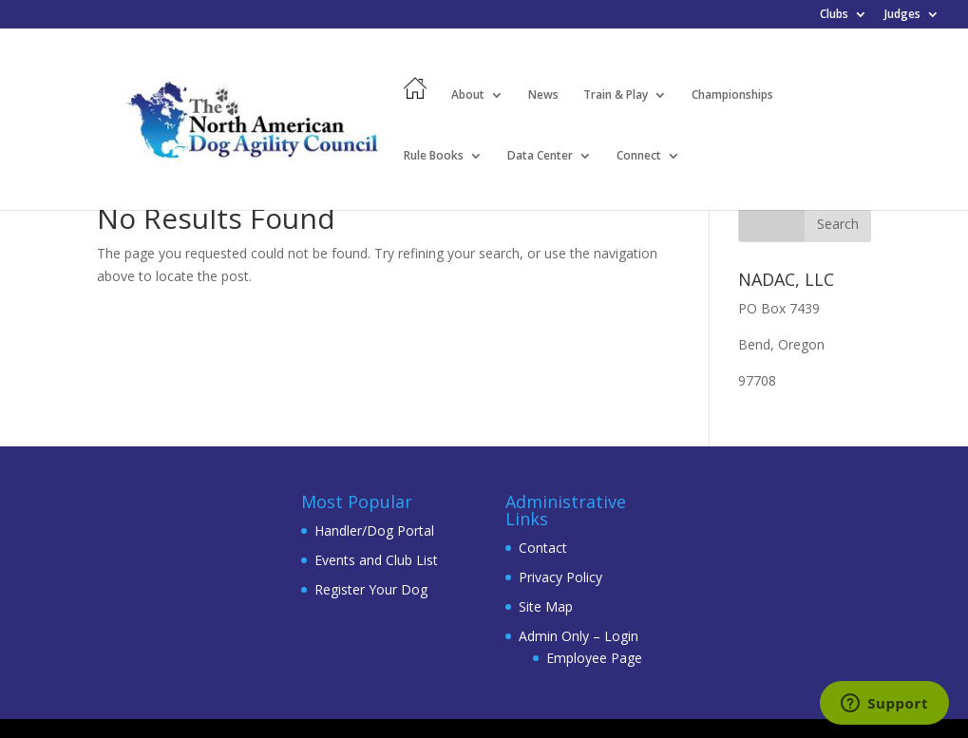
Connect (639, 156)
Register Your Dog (370, 589)
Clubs (834, 15)
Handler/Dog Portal (374, 530)
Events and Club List (376, 560)
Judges (902, 15)
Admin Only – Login (578, 636)
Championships (732, 95)
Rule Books (434, 156)
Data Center (540, 156)
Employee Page (594, 658)
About (467, 95)
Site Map (546, 606)
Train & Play (615, 95)
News (543, 95)
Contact (543, 548)
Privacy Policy (560, 577)
